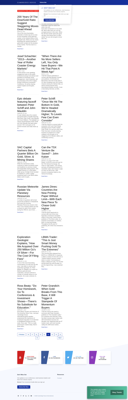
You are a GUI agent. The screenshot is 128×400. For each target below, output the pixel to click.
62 (52, 334)
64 (60, 334)
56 (28, 334)
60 (44, 334)
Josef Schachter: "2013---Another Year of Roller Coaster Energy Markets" (27, 62)
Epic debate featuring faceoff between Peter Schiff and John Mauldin (26, 105)
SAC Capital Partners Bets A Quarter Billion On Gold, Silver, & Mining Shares (27, 153)
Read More (20, 48)
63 (56, 334)
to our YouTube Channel (30, 358)
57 (32, 334)
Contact (59, 378)
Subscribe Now (24, 387)
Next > (60, 337)
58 (36, 334)
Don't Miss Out (35, 379)
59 (40, 334)
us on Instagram (102, 358)
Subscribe (43, 2)
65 (37, 337)
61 (48, 334)
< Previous (21, 334)
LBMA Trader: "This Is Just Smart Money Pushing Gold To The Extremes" (51, 243)
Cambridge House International (45, 395)
